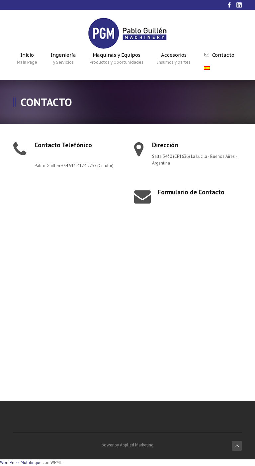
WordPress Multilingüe (21, 462)
